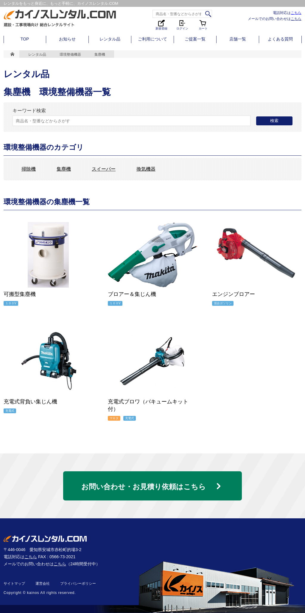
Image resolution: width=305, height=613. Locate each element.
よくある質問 (280, 39)
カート (203, 24)
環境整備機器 (70, 54)
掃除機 (28, 169)
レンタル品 (109, 39)
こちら (296, 12)
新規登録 (161, 24)
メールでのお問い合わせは (274, 18)
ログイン (182, 24)
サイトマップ (14, 583)
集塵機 (64, 169)
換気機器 (145, 169)
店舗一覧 (237, 39)
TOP (25, 39)
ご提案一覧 (195, 39)
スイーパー (104, 169)
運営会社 (42, 583)
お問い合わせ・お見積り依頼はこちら (143, 487)
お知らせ (67, 39)
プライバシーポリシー (78, 583)
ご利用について (152, 39)
